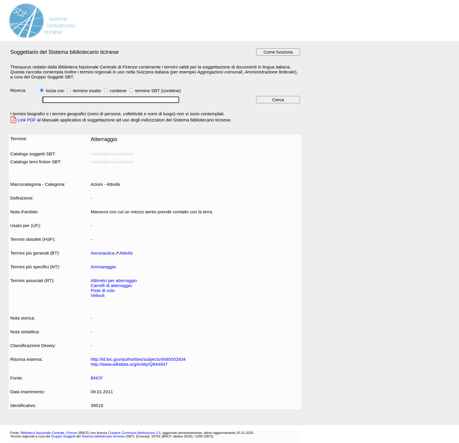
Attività (126, 252)
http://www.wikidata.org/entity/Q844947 (129, 364)
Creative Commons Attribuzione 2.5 (134, 433)
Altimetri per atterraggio (114, 280)
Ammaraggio (103, 266)
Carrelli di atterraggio (111, 285)
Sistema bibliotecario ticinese (103, 436)
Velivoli (98, 295)
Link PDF (27, 119)
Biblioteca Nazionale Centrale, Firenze (48, 433)
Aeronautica (102, 252)
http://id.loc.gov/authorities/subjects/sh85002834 (138, 359)
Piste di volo (103, 290)
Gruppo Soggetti (63, 436)
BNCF (97, 377)
